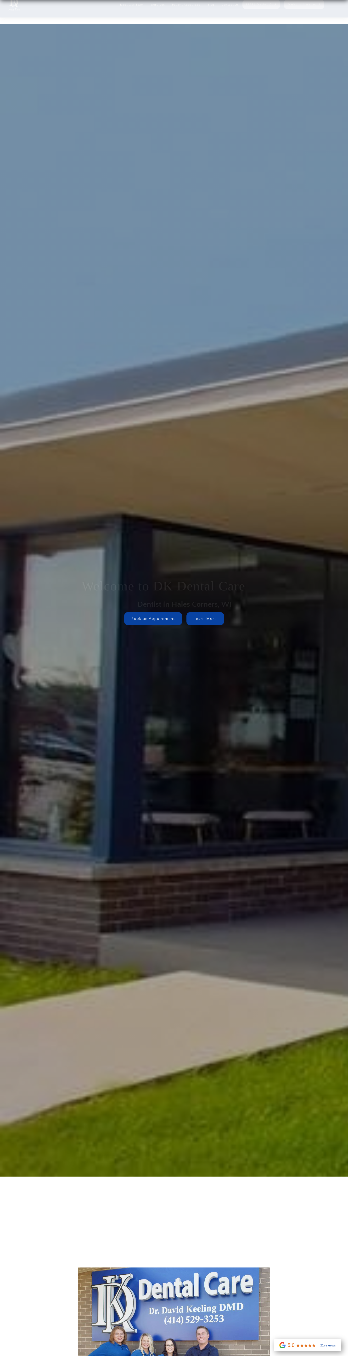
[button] (157, 14)
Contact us (230, 15)
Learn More (205, 619)
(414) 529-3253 (261, 15)
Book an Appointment (153, 619)
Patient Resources (186, 15)
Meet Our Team (132, 15)
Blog (211, 15)
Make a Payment (304, 15)
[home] (10, 14)
